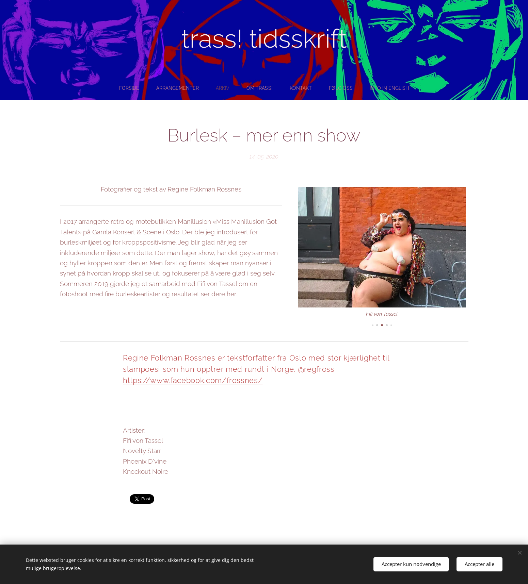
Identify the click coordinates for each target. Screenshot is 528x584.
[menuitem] (127, 88)
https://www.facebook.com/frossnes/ (192, 380)
